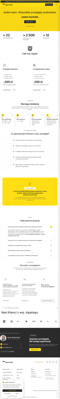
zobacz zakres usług (30, 26)
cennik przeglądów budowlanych (33, 235)
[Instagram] (53, 362)
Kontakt (18, 377)
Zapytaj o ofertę (51, 1)
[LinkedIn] (47, 362)
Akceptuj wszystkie (12, 391)
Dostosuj (17, 394)
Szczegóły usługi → (7, 90)
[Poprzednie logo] (53, 309)
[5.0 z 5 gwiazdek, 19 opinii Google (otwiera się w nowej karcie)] (39, 362)
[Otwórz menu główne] (56, 4)
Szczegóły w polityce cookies (12, 396)
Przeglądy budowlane (7, 372)
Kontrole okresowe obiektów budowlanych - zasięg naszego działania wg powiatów (10, 286)
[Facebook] (50, 362)
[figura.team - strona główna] (7, 4)
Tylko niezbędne (7, 394)
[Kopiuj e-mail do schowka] (19, 347)
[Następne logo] (57, 309)
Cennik (14, 90)
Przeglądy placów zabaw (7, 375)
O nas (18, 375)
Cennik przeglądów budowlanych (6, 378)
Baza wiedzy (19, 372)
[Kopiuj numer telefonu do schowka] (19, 344)
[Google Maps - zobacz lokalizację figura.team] (56, 362)
